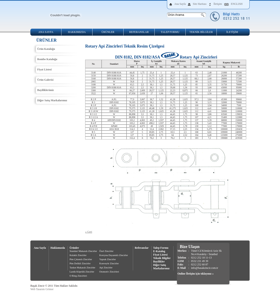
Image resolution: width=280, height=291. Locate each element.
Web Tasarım (37, 289)
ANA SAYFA (45, 32)
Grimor (49, 289)
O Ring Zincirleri (78, 275)
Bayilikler (159, 261)
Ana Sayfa (180, 3)
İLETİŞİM (232, 32)
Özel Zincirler (106, 251)
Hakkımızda (57, 247)
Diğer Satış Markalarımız (52, 100)
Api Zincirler (106, 267)
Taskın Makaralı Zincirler (82, 267)
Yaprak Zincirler (107, 259)
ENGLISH (237, 3)
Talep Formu (161, 247)
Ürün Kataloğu (46, 49)
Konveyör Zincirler (109, 263)
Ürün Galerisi (45, 79)
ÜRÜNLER (107, 32)
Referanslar (142, 247)
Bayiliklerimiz (45, 90)
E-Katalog (159, 251)
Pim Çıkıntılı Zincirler (80, 259)
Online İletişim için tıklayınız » (195, 273)
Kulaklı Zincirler (77, 255)
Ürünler (74, 247)
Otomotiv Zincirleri (109, 271)
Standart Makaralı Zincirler (83, 251)
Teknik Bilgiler (162, 258)
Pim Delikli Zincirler (79, 263)
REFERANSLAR (139, 32)
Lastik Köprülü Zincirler (81, 271)
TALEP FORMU (170, 32)
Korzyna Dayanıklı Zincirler (113, 255)
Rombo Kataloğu (47, 59)
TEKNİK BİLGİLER (201, 32)
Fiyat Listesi (44, 69)
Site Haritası (199, 3)
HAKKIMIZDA (77, 32)
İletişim (218, 3)
